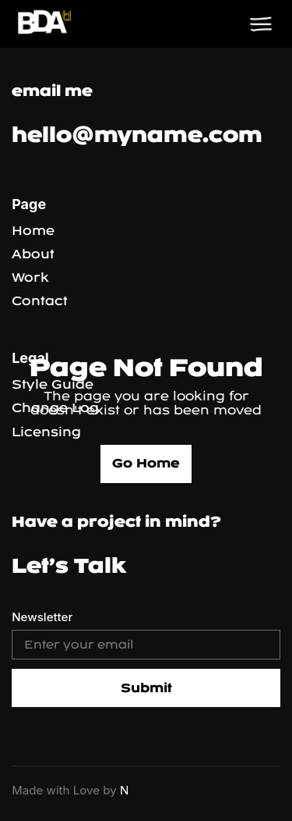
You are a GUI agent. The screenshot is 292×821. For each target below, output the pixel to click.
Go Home (146, 463)
